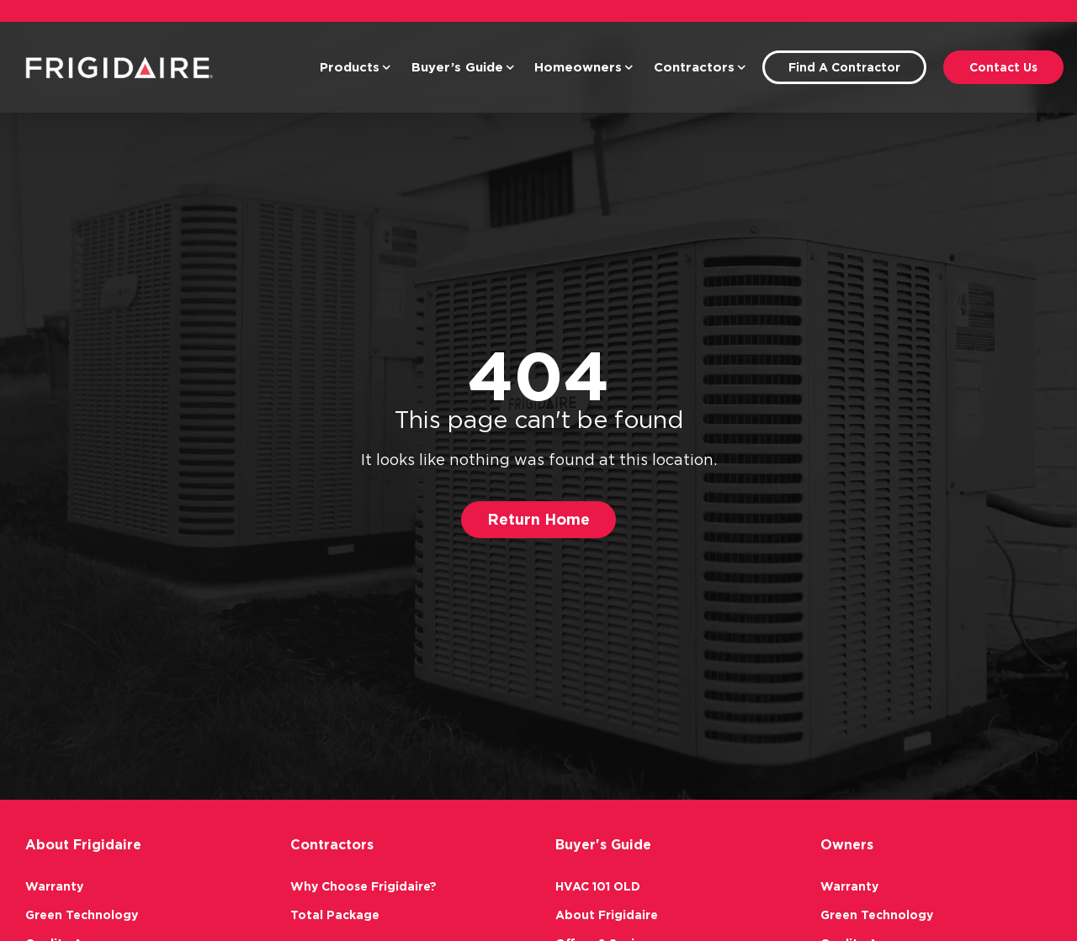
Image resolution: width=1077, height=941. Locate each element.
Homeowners (584, 68)
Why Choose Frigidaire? (363, 886)
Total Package (334, 915)
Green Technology (81, 915)
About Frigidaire (606, 915)
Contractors (700, 68)
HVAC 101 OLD (597, 886)
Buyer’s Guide (463, 68)
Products (355, 68)
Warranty (54, 886)
